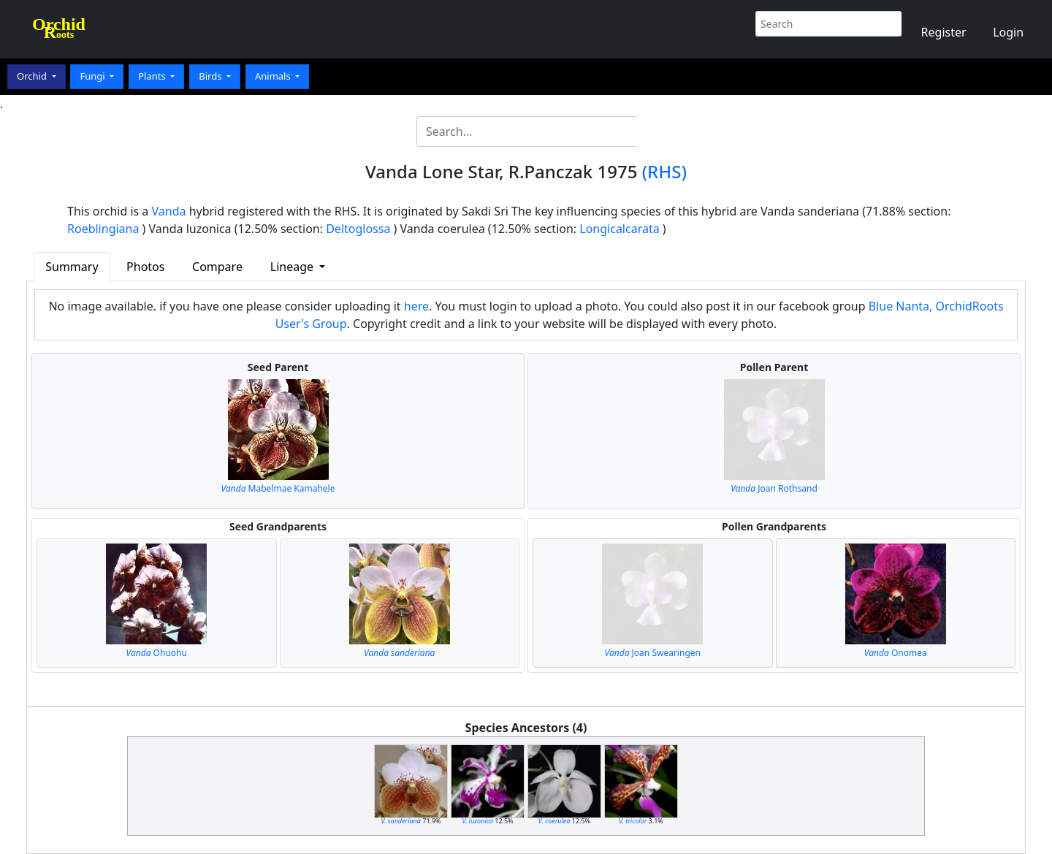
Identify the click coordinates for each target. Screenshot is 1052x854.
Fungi (93, 76)
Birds (211, 76)
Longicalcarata (619, 229)
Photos (145, 267)
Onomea (895, 653)
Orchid (33, 76)
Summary (71, 267)
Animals (274, 76)
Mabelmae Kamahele (278, 488)
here (416, 306)
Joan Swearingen (653, 653)
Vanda (169, 211)
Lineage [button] (293, 267)
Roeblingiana (103, 229)
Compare (217, 267)
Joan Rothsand (774, 488)
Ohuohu (156, 653)
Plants (153, 76)
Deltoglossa (358, 229)
